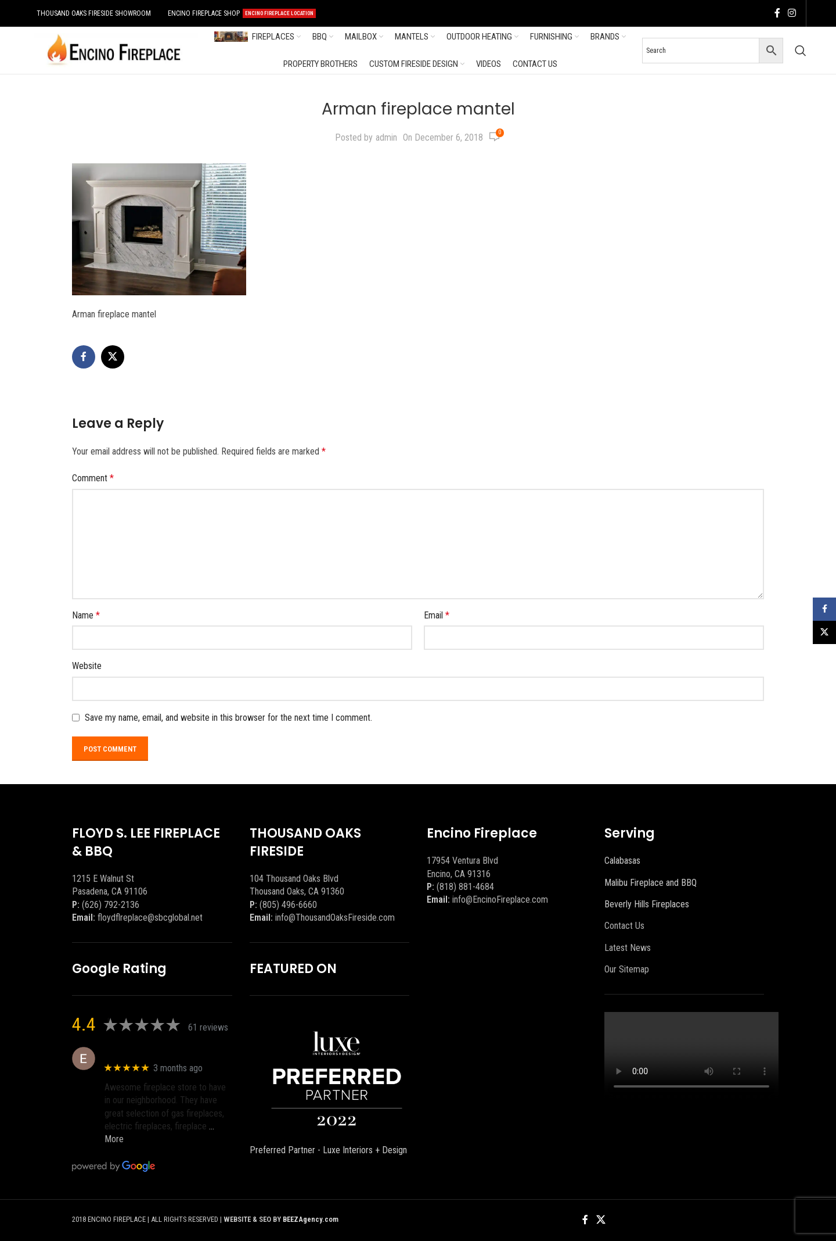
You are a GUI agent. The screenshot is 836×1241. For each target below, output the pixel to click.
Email (436, 615)
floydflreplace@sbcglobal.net (150, 917)
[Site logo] (114, 49)
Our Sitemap (626, 969)
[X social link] (112, 357)
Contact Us (624, 925)
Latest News (627, 947)
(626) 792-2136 (110, 904)
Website (87, 665)
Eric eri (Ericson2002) (147, 1052)
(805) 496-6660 (288, 904)
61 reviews (208, 1027)
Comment (93, 478)
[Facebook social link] (777, 13)
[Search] (800, 50)
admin (386, 137)
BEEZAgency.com (310, 1219)
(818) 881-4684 (465, 886)
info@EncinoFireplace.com (500, 899)
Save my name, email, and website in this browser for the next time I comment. (228, 717)
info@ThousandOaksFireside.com (335, 917)
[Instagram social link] (792, 13)
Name (86, 615)
